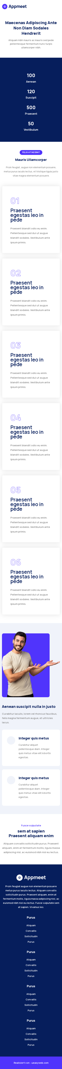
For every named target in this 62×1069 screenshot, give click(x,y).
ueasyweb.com (39, 1062)
